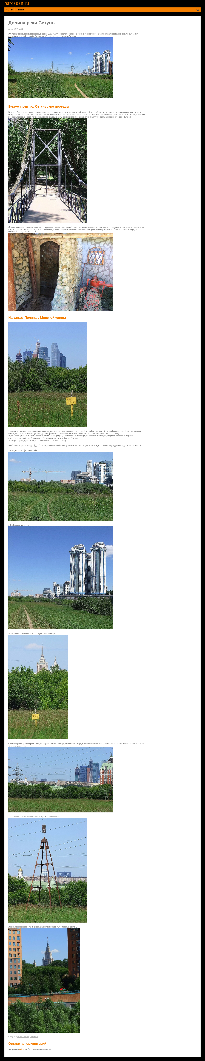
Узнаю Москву (23, 1037)
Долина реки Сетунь (31, 22)
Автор (10, 29)
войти (22, 1049)
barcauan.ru (16, 3)
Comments (34, 1037)
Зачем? (9, 10)
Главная (20, 10)
